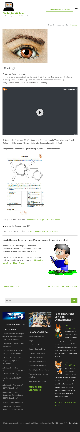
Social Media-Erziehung (37, 366)
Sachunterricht (62, 25)
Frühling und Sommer (11, 286)
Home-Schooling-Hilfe (37, 349)
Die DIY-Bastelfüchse (36, 336)
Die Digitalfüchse (13, 13)
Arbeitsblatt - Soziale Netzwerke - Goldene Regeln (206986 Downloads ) (12, 395)
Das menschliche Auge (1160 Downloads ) (43, 219)
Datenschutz (73, 423)
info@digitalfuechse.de (60, 9)
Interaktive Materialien (37, 353)
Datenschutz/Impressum (37, 381)
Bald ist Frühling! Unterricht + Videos (63, 286)
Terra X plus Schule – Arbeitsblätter (44, 231)
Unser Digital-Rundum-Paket (39, 370)
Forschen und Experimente (38, 345)
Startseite (51, 25)
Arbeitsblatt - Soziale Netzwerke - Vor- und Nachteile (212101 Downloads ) (13, 371)
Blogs (31, 341)
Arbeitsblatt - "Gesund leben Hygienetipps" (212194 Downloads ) (12, 361)
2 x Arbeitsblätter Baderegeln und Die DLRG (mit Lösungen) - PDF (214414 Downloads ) (13, 336)
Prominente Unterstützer (37, 361)
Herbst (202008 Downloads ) (12, 402)
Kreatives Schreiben (36, 357)
